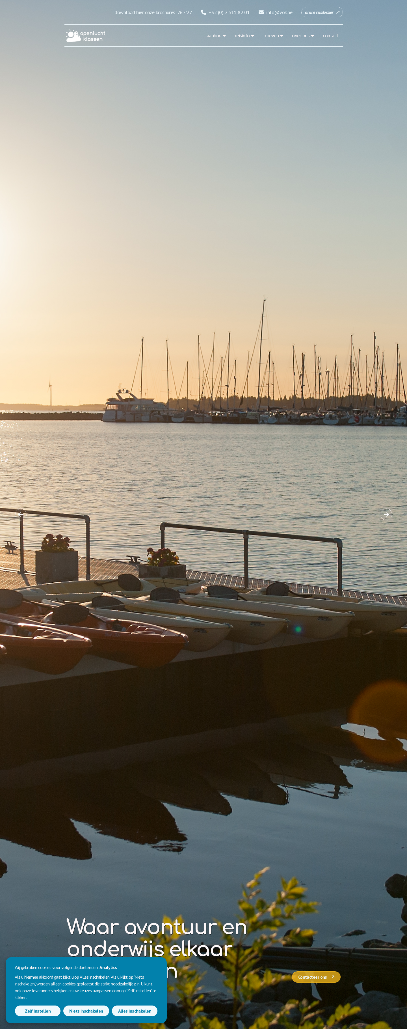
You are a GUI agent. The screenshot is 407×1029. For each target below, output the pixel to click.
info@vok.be (275, 12)
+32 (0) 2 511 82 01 (225, 12)
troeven (271, 35)
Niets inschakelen (86, 1011)
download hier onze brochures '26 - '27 (153, 12)
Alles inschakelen (134, 1011)
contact (330, 35)
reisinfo (242, 35)
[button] (21, 514)
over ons (300, 35)
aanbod (214, 35)
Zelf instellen (38, 1011)
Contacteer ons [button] (312, 977)
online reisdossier (319, 12)
